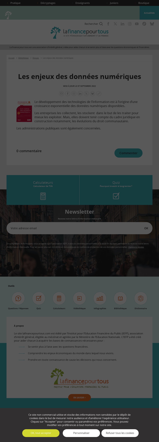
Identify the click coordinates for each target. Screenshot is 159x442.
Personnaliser (81, 433)
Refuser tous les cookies (120, 433)
